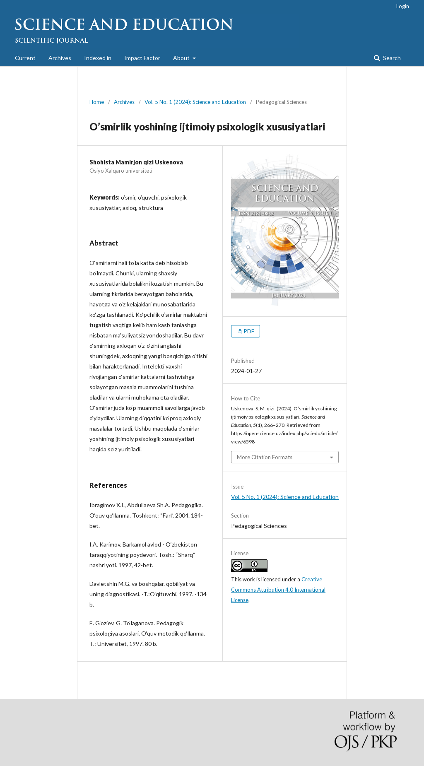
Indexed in (97, 57)
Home (96, 102)
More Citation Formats (264, 457)
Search (391, 57)
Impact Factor (142, 57)
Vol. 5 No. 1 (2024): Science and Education (195, 102)
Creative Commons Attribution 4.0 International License (278, 589)
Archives (59, 57)
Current (25, 57)
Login (402, 6)
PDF (248, 331)
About (182, 57)
